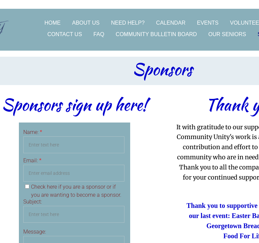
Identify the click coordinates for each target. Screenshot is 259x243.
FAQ (98, 34)
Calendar (170, 23)
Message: (34, 231)
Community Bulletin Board (156, 34)
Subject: (32, 201)
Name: (32, 132)
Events (208, 23)
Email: (32, 160)
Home (53, 23)
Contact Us (65, 34)
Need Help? (128, 23)
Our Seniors (227, 34)
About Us (86, 23)
